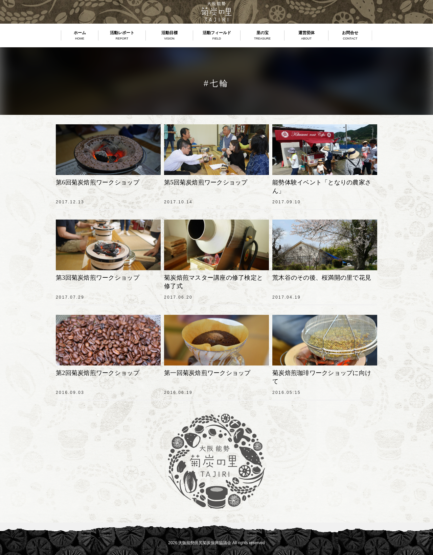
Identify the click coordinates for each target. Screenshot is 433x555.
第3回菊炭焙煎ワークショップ (97, 277)
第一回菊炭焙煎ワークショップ (207, 373)
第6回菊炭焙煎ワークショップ (97, 182)
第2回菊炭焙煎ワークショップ (97, 373)
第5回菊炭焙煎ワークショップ (206, 182)
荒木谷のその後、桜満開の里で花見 (321, 277)
